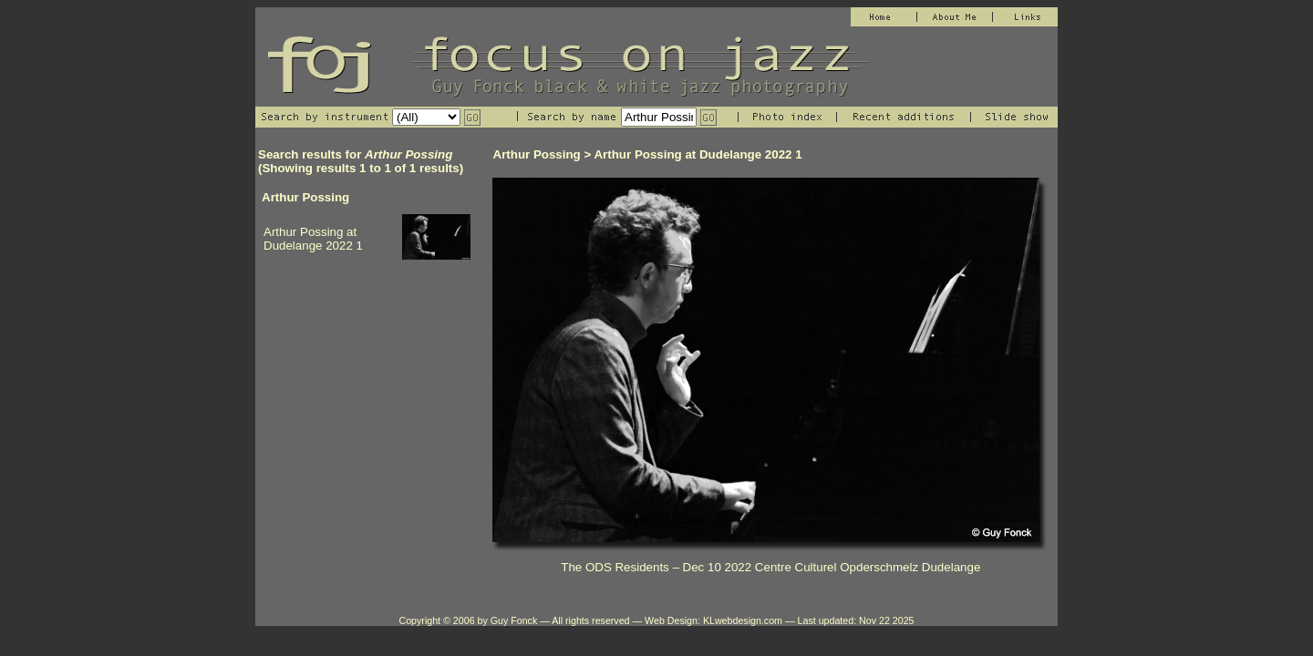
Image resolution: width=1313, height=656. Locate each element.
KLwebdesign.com (742, 620)
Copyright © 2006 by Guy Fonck (467, 620)
